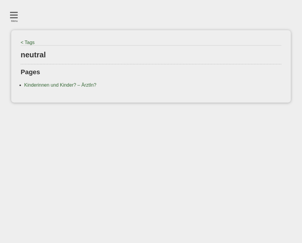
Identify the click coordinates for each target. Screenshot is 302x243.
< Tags (28, 42)
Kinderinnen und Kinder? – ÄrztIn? (60, 85)
